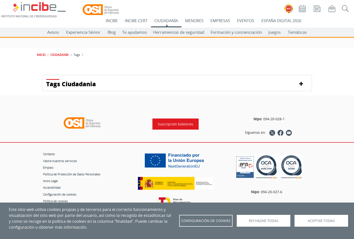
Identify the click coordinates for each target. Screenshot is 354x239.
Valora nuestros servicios (60, 161)
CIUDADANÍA (166, 20)
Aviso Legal (50, 181)
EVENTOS (245, 20)
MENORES (194, 20)
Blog (112, 32)
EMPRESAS (220, 20)
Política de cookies (55, 201)
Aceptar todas (321, 221)
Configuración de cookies (59, 194)
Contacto (49, 154)
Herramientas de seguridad (178, 32)
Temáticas (297, 32)
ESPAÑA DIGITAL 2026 (281, 20)
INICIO (41, 55)
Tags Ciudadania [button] (71, 84)
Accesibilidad (51, 187)
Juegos (274, 32)
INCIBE (112, 20)
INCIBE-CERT (136, 20)
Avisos (53, 32)
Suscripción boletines (175, 124)
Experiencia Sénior (83, 32)
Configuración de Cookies (206, 221)
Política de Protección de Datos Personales (71, 174)
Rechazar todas (264, 221)
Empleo (48, 168)
